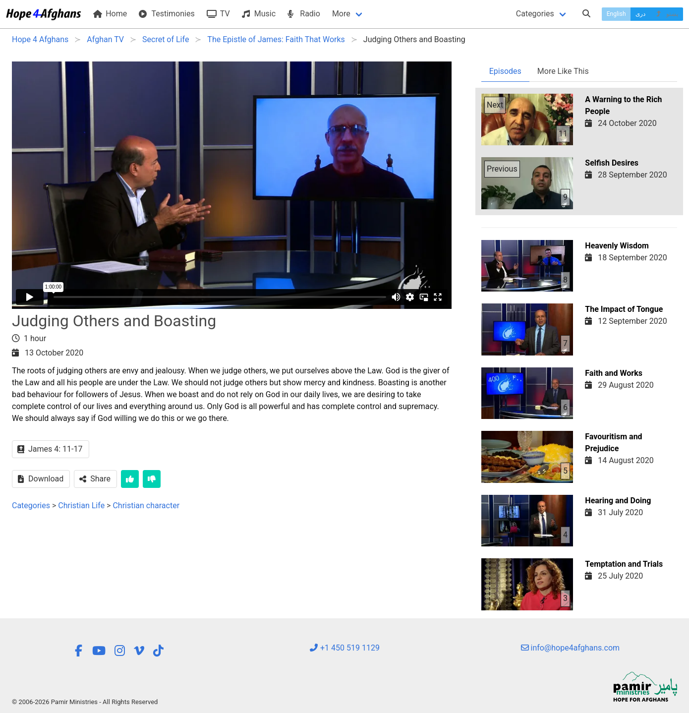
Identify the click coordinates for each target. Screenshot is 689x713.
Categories (535, 13)
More (341, 13)
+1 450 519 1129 (344, 648)
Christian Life (81, 505)
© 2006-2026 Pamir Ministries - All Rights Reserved (85, 702)
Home (110, 13)
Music (259, 13)
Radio (303, 13)
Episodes (505, 71)
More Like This (563, 71)
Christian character (146, 505)
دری (640, 13)
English (616, 13)
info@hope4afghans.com (570, 648)
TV (218, 13)
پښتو (666, 13)
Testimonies (166, 13)
